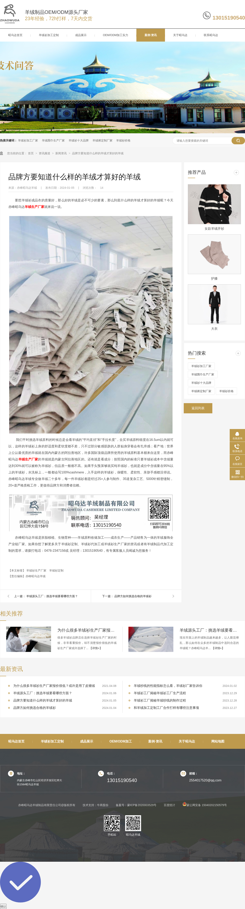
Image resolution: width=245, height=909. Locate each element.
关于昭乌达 (180, 35)
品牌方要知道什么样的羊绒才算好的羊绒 (98, 153)
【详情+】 (95, 648)
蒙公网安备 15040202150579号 (205, 805)
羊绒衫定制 (56, 570)
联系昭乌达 (211, 35)
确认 (3, 906)
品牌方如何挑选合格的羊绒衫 (132, 596)
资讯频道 (45, 153)
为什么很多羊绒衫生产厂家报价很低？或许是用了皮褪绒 (87, 630)
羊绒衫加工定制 (49, 35)
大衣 (214, 328)
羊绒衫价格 (123, 140)
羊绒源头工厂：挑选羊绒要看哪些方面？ (52, 596)
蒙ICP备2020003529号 (141, 805)
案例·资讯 (151, 35)
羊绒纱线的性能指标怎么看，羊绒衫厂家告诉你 (168, 685)
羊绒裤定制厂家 (102, 140)
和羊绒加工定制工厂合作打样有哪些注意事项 (166, 707)
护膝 (214, 278)
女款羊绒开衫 (214, 228)
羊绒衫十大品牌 (79, 140)
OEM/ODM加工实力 (115, 35)
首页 (31, 153)
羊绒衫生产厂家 (36, 570)
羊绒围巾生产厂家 (53, 140)
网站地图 (217, 741)
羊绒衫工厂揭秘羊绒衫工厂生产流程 (160, 693)
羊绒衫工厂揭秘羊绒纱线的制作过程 (160, 700)
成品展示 (81, 35)
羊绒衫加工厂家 (28, 140)
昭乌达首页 (15, 35)
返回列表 (198, 408)
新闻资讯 (61, 153)
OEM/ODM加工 (120, 741)
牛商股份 (102, 805)
